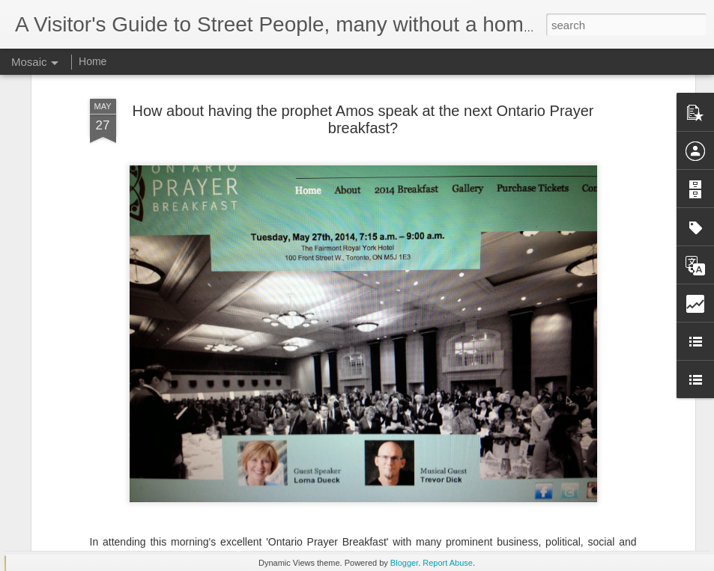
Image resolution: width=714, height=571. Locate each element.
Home (92, 61)
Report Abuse (448, 562)
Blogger (404, 562)
